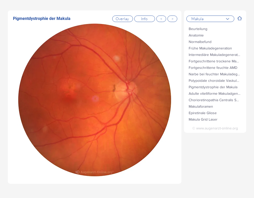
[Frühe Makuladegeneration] (215, 48)
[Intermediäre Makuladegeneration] (215, 54)
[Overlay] (122, 19)
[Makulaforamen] (215, 106)
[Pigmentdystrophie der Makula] (215, 87)
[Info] (144, 19)
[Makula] (210, 19)
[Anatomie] (215, 35)
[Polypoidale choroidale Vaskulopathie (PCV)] (215, 80)
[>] (172, 19)
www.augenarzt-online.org (217, 128)
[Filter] (240, 18)
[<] (161, 19)
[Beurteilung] (215, 28)
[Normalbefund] (215, 41)
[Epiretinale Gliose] (215, 112)
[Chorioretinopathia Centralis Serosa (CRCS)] (215, 100)
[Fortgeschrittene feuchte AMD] (215, 67)
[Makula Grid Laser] (215, 119)
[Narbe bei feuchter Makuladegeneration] (215, 74)
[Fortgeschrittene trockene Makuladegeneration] (215, 61)
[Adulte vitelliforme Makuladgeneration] (215, 93)
